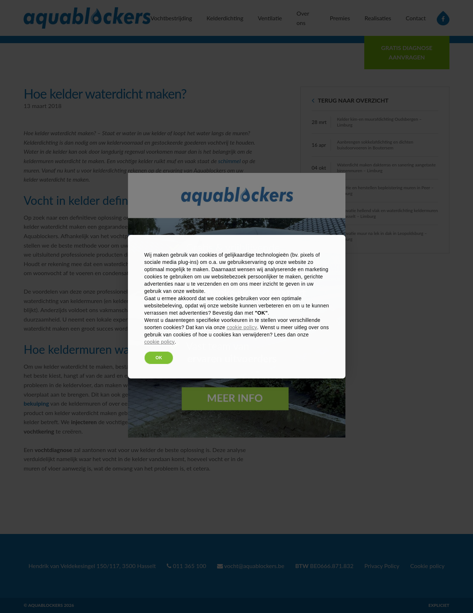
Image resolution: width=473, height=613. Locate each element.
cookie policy (242, 327)
